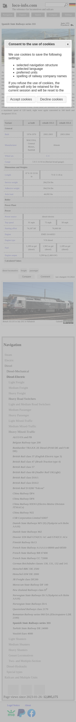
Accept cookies (21, 99)
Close (67, 44)
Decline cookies (51, 99)
